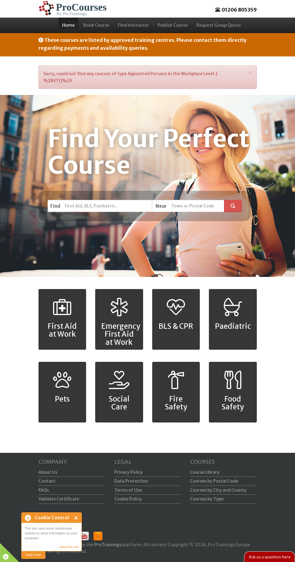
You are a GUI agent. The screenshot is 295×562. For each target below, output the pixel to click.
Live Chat (269, 556)
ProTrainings (107, 544)
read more (33, 555)
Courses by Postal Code (214, 481)
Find (55, 206)
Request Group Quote (218, 25)
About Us (48, 472)
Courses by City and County (218, 490)
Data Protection (131, 481)
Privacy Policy (128, 472)
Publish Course (173, 25)
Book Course (96, 25)
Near (161, 206)
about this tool (69, 547)
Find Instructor (133, 25)
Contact (47, 481)
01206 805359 (239, 10)
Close (76, 518)
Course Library (205, 472)
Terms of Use (128, 490)
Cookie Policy (128, 499)
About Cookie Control (28, 518)
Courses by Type (206, 499)
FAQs (44, 490)
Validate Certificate (59, 499)
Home (68, 25)
